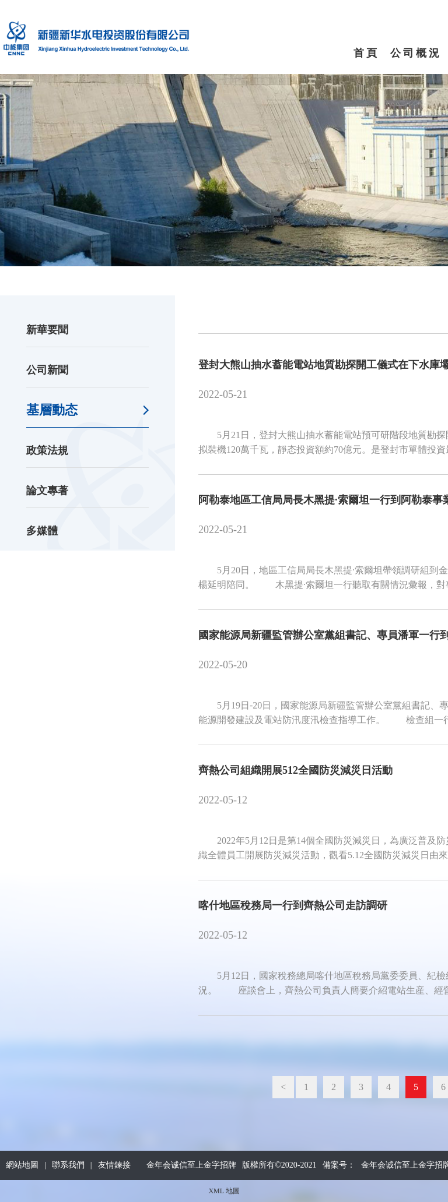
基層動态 (52, 410)
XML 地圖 (223, 1191)
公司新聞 (47, 370)
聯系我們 (68, 1165)
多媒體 (42, 531)
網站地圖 (22, 1165)
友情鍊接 (114, 1165)
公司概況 (416, 53)
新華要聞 (47, 330)
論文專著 (47, 490)
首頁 (366, 53)
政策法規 (47, 450)
